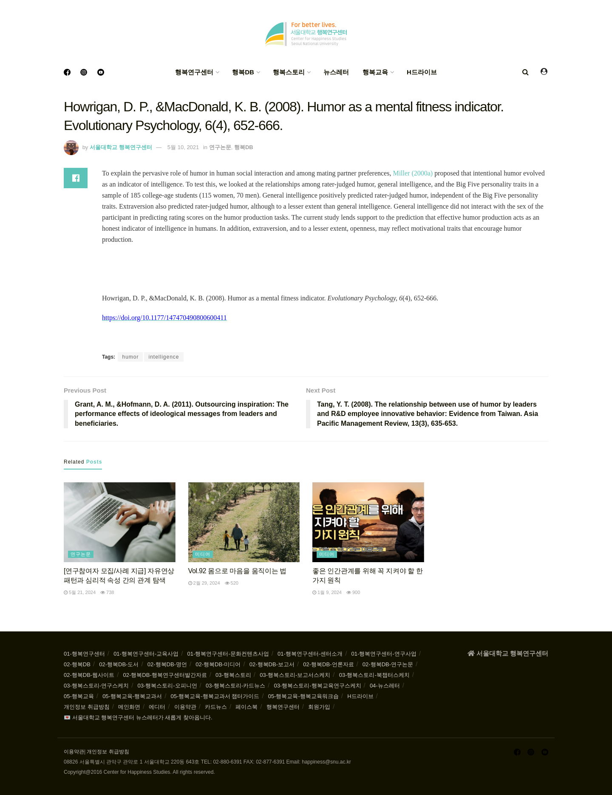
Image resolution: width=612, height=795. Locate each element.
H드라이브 (422, 72)
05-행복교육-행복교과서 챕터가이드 (215, 696)
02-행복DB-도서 (119, 664)
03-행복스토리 (233, 675)
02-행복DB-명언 (167, 664)
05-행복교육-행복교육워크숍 (303, 696)
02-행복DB (77, 664)
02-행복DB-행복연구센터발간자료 (165, 675)
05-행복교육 (79, 696)
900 (353, 592)
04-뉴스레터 (385, 685)
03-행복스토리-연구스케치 (96, 685)
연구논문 (220, 147)
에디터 (157, 707)
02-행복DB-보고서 (272, 664)
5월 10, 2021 (183, 147)
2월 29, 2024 (204, 583)
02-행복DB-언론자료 (328, 664)
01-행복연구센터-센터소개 (310, 654)
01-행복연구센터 (84, 654)
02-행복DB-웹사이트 (89, 675)
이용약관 (185, 707)
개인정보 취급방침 (87, 707)
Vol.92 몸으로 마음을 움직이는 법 (237, 570)
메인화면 (129, 707)
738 (107, 592)
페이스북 (246, 707)
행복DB (243, 72)
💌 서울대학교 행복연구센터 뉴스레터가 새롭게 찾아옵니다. (138, 717)
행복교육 (375, 72)
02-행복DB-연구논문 (388, 664)
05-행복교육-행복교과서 (132, 696)
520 (231, 583)
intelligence (163, 357)
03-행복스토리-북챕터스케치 (374, 675)
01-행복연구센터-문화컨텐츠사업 (228, 654)
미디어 (202, 554)
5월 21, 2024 (80, 592)
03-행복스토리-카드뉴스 (235, 685)
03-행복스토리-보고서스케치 (295, 675)
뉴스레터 (336, 72)
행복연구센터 (194, 72)
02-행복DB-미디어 (218, 664)
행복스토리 (289, 72)
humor (130, 357)
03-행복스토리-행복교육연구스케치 (317, 685)
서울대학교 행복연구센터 (121, 147)
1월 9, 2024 (327, 592)
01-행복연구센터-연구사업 (383, 654)
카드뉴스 (216, 707)
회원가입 (319, 707)
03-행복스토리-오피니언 (167, 685)
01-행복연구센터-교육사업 (145, 654)
